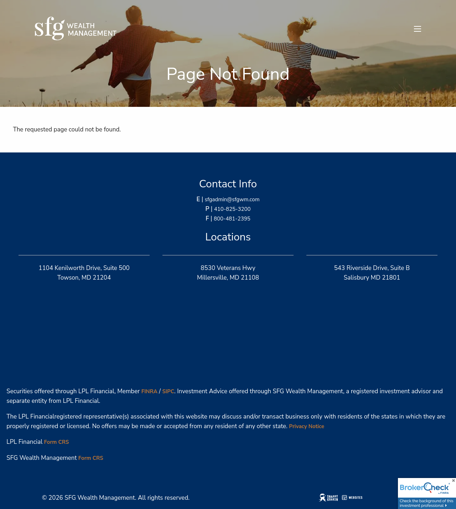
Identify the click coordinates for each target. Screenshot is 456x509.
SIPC (168, 391)
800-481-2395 (232, 218)
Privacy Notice (306, 426)
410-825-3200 (232, 209)
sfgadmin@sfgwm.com (232, 199)
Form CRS (56, 442)
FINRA (149, 391)
